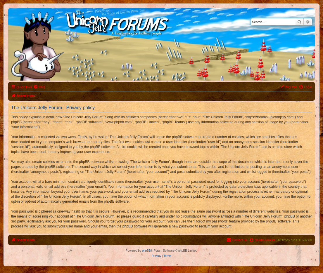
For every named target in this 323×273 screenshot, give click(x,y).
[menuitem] (39, 87)
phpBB (146, 250)
